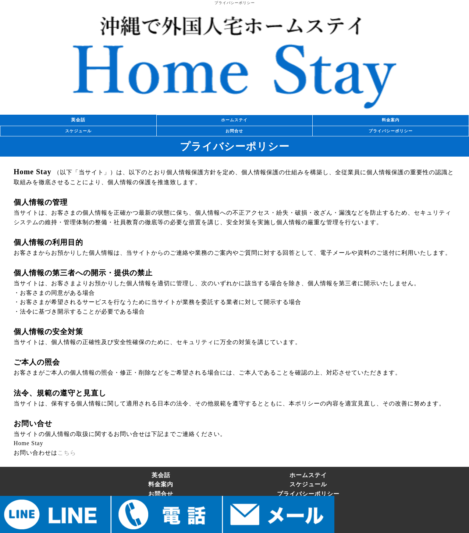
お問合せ (234, 131)
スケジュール (78, 131)
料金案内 (390, 120)
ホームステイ (234, 120)
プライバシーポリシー (391, 131)
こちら (66, 453)
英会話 (78, 119)
